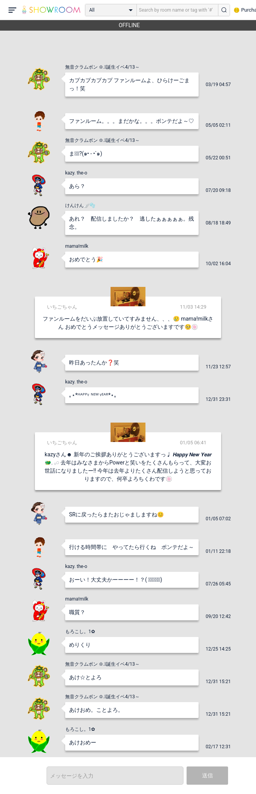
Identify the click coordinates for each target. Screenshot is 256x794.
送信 (207, 775)
